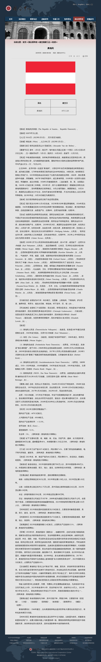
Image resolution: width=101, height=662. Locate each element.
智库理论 (67, 19)
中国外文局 (44, 643)
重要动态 (33, 19)
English (81, 4)
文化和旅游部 (88, 637)
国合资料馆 (79, 19)
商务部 (74, 637)
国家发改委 (44, 637)
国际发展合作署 (43, 640)
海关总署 (28, 640)
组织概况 (22, 19)
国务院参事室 (59, 640)
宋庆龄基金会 (73, 643)
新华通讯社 (88, 640)
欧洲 (54, 42)
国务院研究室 (73, 640)
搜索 (92, 5)
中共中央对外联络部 (14, 637)
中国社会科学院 (13, 643)
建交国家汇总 (44, 42)
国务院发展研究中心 (29, 643)
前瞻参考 (90, 19)
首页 (10, 19)
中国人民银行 (14, 640)
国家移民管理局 (58, 643)
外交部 (29, 637)
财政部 (59, 637)
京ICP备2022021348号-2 (65, 649)
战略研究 (44, 19)
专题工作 (56, 19)
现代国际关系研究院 (88, 643)
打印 (86, 56)
